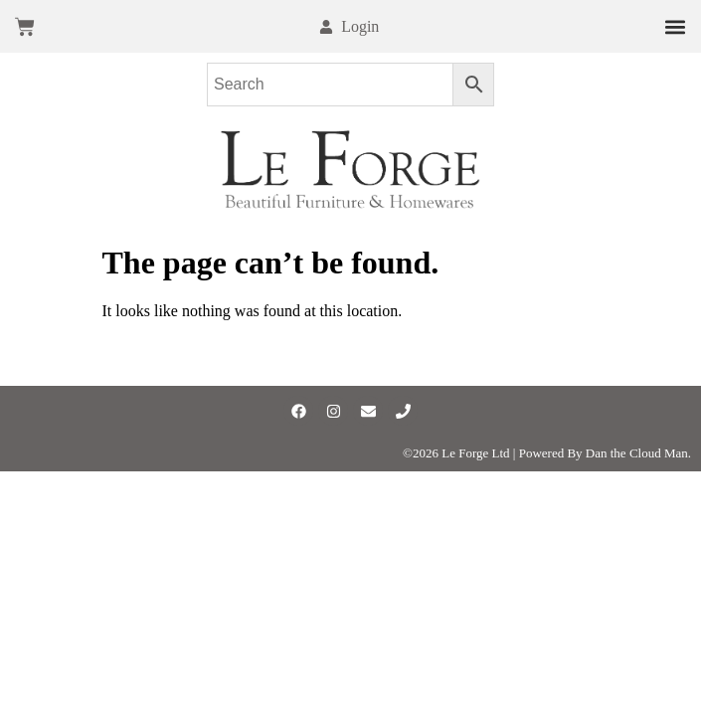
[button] (674, 26)
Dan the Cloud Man (637, 453)
